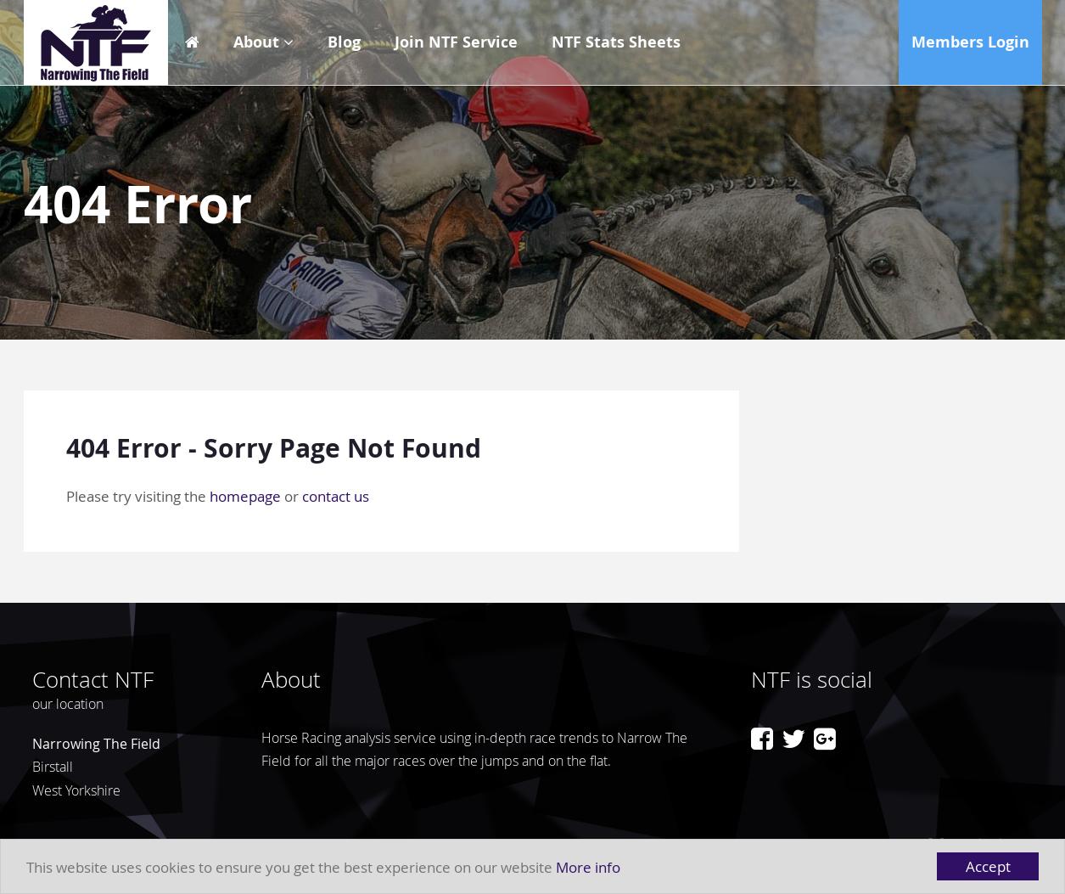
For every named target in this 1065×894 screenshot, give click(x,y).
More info (588, 867)
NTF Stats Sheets (616, 42)
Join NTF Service (456, 42)
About (256, 42)
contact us (335, 496)
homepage (245, 496)
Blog (344, 42)
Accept (988, 866)
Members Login (970, 42)
